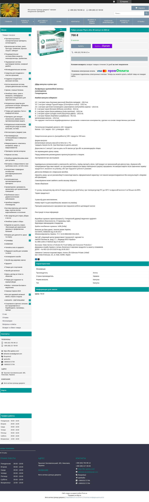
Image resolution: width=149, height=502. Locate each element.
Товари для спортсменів (13, 267)
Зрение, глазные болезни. (14, 90)
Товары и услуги (25, 21)
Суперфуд (9, 240)
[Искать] (146, 13)
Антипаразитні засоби (13, 256)
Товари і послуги (9, 35)
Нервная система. (11, 155)
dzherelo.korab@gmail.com (13, 354)
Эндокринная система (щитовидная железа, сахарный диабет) (16, 64)
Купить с (102, 46)
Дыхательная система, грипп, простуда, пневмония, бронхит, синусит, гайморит (16, 48)
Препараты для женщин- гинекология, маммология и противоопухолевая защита (15, 119)
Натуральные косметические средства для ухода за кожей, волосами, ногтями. (15, 126)
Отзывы (5, 317)
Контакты (75, 21)
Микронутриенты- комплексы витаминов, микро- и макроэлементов (15, 145)
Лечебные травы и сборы (14, 221)
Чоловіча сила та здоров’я (14, 247)
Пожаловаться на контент (74, 497)
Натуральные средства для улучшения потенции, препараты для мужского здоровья (16, 105)
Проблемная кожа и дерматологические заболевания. (12, 197)
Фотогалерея (7, 321)
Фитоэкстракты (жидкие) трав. (15, 132)
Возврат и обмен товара (92, 21)
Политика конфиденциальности (94, 497)
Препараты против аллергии (15, 151)
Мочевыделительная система (15, 69)
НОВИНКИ (9, 244)
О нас (59, 21)
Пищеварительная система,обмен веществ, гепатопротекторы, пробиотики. (16, 56)
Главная (8, 21)
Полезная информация (108, 21)
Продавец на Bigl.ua (74, 495)
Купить (81, 46)
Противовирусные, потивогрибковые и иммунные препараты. (16, 138)
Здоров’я (8, 263)
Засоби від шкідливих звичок (15, 260)
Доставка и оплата (42, 21)
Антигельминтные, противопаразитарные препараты (13, 181)
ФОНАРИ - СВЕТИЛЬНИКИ (15, 300)
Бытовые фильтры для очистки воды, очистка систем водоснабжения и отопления (16, 210)
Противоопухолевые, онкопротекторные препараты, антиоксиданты (16, 41)
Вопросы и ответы (124, 21)
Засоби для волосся (12, 271)
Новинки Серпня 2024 (13, 291)
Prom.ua (84, 493)
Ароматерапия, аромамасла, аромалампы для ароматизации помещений (16, 189)
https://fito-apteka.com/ (11, 351)
